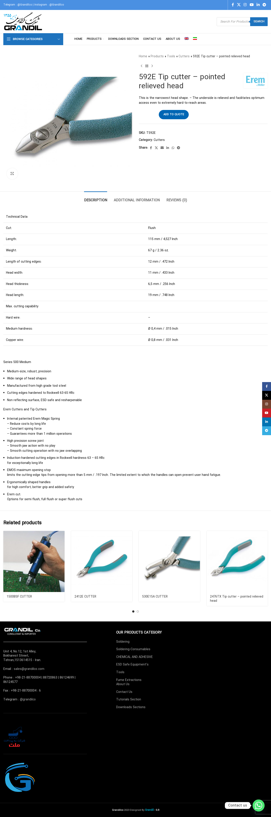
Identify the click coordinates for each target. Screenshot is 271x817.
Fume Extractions (128, 680)
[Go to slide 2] (138, 611)
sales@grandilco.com (29, 669)
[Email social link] (162, 148)
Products (157, 56)
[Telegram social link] (264, 4)
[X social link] (239, 4)
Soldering (123, 641)
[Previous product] (141, 66)
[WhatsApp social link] (173, 148)
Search (258, 21)
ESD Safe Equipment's (132, 664)
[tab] (95, 198)
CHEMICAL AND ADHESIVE (134, 657)
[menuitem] (187, 39)
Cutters (184, 56)
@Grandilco (25, 5)
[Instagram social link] (245, 4)
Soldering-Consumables (133, 649)
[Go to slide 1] (133, 611)
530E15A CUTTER (155, 596)
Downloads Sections (130, 707)
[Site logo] (23, 21)
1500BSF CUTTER (19, 596)
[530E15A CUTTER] (169, 561)
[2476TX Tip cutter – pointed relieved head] (237, 561)
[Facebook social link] (233, 4)
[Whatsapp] (259, 805)
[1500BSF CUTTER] (34, 561)
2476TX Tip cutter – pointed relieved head (236, 599)
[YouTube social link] (251, 4)
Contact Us (124, 692)
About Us (123, 684)
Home (143, 56)
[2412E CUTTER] (101, 561)
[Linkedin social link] (258, 4)
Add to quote (173, 114)
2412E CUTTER (85, 596)
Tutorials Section (128, 699)
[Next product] (152, 66)
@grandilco (28, 699)
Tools (171, 56)
